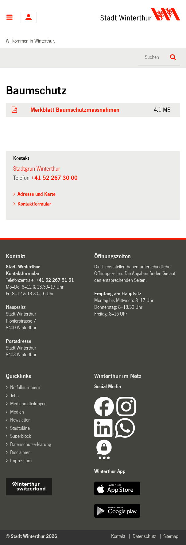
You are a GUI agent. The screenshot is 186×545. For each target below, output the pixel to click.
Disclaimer (20, 452)
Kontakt (118, 536)
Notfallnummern (25, 387)
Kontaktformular (34, 203)
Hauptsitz (15, 307)
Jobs (14, 395)
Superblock (20, 436)
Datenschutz (144, 536)
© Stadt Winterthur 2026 (31, 536)
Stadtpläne (20, 428)
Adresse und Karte (36, 194)
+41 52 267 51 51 (55, 280)
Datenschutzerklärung (30, 444)
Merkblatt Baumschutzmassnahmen (74, 110)
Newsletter (20, 419)
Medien (17, 411)
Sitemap (170, 536)
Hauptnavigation (9, 17)
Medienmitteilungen (28, 403)
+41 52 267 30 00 (54, 178)
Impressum (21, 460)
